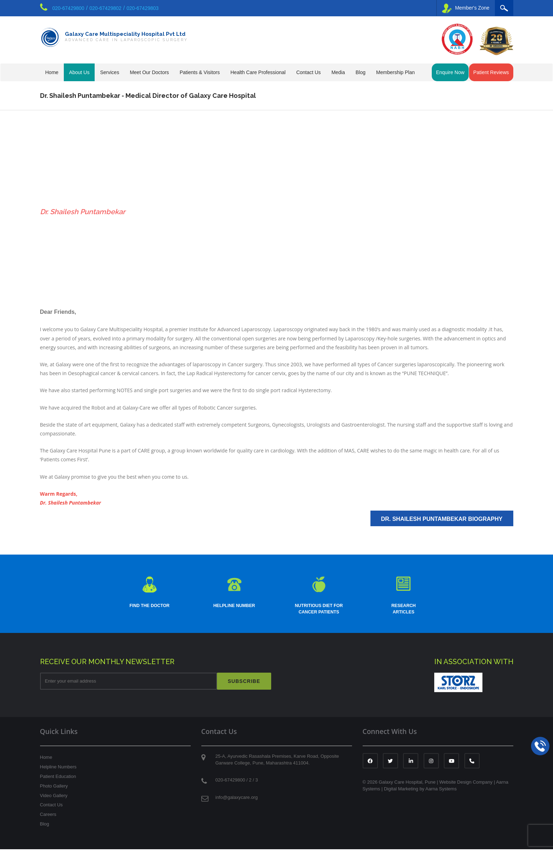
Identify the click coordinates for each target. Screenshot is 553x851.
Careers (48, 816)
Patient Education (58, 778)
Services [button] (109, 72)
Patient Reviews (491, 72)
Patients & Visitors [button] (200, 72)
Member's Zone (466, 8)
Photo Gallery (54, 787)
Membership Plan (395, 72)
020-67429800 (68, 8)
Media (338, 72)
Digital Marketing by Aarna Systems (420, 790)
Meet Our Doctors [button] (149, 72)
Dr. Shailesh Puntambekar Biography (442, 519)
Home (51, 72)
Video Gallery (54, 797)
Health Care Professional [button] (258, 72)
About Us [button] (79, 72)
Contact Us (51, 806)
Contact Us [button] (308, 72)
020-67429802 (105, 8)
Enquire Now (450, 72)
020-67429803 (142, 8)
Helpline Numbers (58, 768)
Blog (360, 72)
